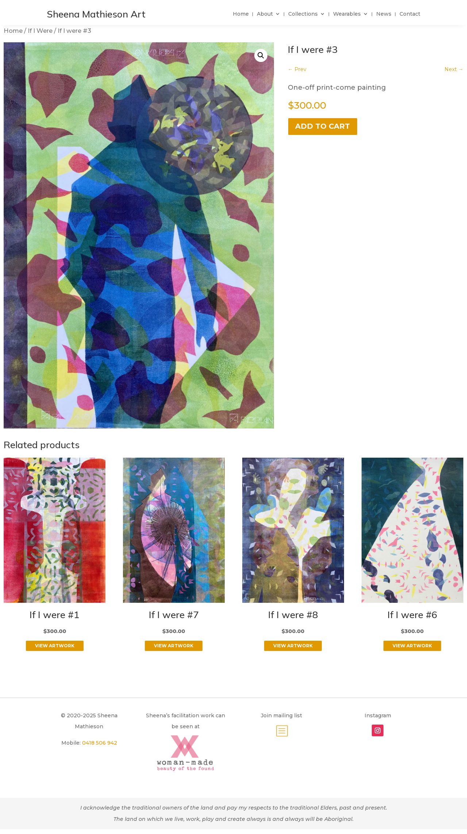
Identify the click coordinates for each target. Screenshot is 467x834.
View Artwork (54, 645)
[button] (260, 55)
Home (13, 30)
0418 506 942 (99, 743)
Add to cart (322, 126)
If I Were (40, 30)
